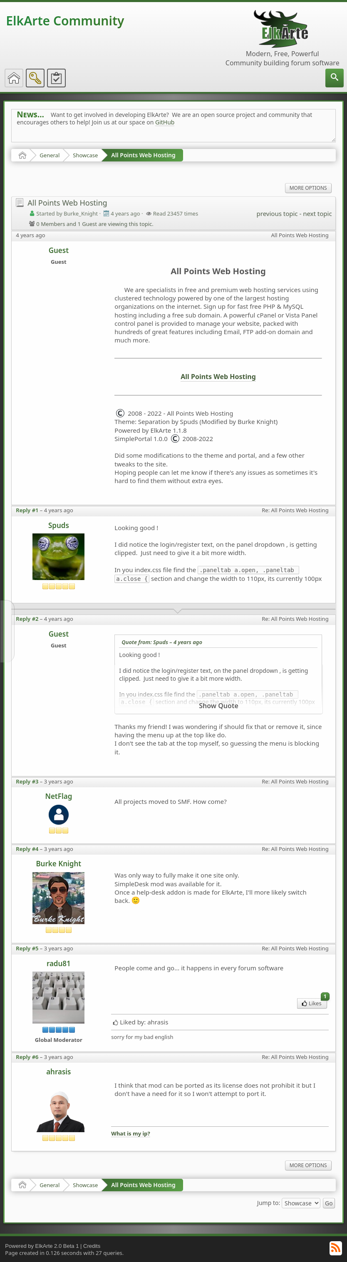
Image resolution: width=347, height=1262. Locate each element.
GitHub (165, 122)
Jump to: (268, 1202)
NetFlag (58, 796)
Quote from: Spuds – (161, 642)
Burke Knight (58, 863)
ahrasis (58, 1071)
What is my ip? (130, 1133)
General (49, 155)
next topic (317, 213)
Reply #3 (27, 781)
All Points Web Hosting (143, 155)
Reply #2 (27, 618)
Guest (59, 250)
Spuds (58, 525)
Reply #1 (27, 510)
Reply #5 (27, 948)
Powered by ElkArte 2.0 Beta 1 (42, 1246)
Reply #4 (27, 849)
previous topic (277, 213)
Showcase (85, 155)
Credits (91, 1246)
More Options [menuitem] (308, 187)
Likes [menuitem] (314, 1002)
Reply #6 (27, 1057)
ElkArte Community (65, 20)
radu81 (59, 963)
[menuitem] (334, 78)
